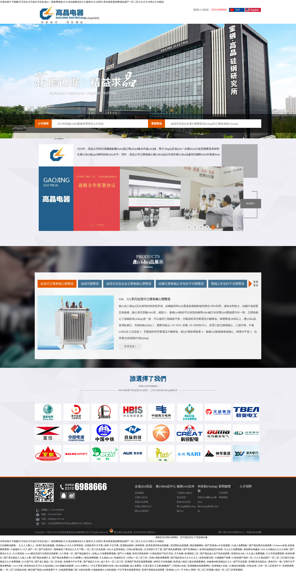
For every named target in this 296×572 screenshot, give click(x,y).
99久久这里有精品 (116, 549)
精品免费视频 (91, 557)
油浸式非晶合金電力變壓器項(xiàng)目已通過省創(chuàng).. (205, 123)
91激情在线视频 (237, 565)
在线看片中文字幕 (73, 561)
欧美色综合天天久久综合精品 (39, 565)
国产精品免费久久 (42, 557)
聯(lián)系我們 (142, 511)
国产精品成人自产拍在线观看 (215, 553)
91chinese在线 (280, 545)
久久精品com (106, 557)
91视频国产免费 (223, 557)
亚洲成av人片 (173, 569)
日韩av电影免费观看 (159, 557)
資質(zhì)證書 (141, 502)
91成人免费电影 (239, 545)
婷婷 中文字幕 (111, 545)
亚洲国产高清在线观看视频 (139, 561)
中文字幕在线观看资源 (129, 569)
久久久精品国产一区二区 (267, 557)
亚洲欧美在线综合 (257, 561)
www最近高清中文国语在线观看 (42, 553)
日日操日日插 (288, 557)
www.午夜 (18, 565)
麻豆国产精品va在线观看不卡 (43, 569)
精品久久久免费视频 (10, 561)
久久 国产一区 (30, 549)
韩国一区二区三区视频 (202, 569)
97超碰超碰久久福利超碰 (103, 569)
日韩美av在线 (180, 565)
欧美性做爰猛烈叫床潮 (211, 549)
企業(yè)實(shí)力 (143, 506)
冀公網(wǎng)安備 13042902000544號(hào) (134, 532)
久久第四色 (19, 553)
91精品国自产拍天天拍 (161, 553)
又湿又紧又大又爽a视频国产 (157, 565)
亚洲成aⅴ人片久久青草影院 (70, 545)
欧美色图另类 (207, 557)
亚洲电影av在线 (220, 565)
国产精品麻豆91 (83, 553)
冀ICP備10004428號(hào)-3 (231, 532)
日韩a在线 (252, 565)
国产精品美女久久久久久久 (184, 557)
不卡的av (185, 569)
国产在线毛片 (46, 549)
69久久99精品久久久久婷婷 (275, 549)
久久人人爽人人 (27, 545)
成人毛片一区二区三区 (112, 561)
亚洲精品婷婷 (127, 545)
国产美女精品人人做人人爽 (18, 557)
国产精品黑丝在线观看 (260, 545)
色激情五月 (120, 557)
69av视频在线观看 (64, 565)
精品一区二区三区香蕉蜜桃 (229, 569)
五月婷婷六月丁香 (153, 549)
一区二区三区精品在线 (15, 569)
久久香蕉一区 (66, 553)
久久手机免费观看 (275, 553)
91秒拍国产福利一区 (242, 557)
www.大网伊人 (82, 565)
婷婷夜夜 (140, 545)
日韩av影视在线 (135, 549)
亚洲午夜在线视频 (45, 545)
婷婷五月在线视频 (163, 561)
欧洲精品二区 (192, 553)
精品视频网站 (197, 545)
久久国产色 (28, 561)
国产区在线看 (240, 561)
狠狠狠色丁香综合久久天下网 (69, 549)
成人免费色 (136, 565)
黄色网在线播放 (252, 549)
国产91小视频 (124, 553)
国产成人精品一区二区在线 (49, 561)
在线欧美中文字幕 (94, 545)
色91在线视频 (122, 565)
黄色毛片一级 (275, 561)
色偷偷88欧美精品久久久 (219, 561)
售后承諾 (181, 497)
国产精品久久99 (91, 561)
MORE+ (250, 203)
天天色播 (179, 553)
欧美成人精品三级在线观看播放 (189, 561)
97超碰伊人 (16, 549)
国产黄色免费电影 (173, 549)
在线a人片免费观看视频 (104, 553)
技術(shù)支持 (183, 502)
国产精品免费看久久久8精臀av (67, 557)
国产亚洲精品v (191, 549)
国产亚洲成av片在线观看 (217, 545)
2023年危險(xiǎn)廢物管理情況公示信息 (80, 123)
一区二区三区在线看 (95, 549)
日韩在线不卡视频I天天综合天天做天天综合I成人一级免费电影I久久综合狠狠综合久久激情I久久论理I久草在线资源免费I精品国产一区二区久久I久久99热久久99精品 (82, 2)
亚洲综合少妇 (238, 553)
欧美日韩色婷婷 (141, 553)
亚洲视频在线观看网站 (199, 565)
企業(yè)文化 (141, 497)
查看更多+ (130, 346)
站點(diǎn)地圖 (254, 532)
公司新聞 (43, 123)
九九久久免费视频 (233, 549)
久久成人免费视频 (255, 553)
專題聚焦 (156, 123)
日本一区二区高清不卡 (269, 565)
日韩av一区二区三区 (137, 557)
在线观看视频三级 (68, 569)
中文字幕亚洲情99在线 (102, 565)
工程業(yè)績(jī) (184, 492)
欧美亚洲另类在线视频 (157, 545)
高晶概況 (139, 492)
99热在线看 (84, 569)
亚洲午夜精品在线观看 (153, 569)
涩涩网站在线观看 (179, 545)
